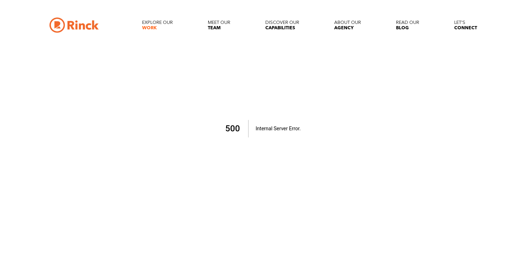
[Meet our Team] (219, 25)
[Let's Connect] (465, 25)
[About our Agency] (347, 25)
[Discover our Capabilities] (282, 25)
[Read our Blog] (407, 25)
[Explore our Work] (157, 25)
